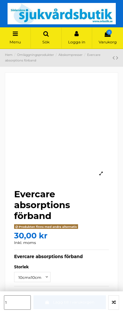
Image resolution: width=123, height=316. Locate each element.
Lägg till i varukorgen (69, 302)
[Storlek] (32, 277)
